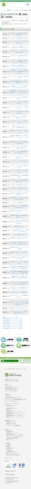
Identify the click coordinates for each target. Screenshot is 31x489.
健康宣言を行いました (19, 226)
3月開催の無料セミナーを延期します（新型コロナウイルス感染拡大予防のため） (19, 278)
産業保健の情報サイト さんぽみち (14, 435)
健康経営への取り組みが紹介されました (19, 308)
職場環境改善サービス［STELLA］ (14, 415)
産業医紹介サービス (11, 405)
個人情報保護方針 (10, 451)
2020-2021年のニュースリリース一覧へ (13, 320)
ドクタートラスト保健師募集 (13, 425)
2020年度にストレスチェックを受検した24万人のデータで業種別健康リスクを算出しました (19, 72)
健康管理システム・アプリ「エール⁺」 (15, 417)
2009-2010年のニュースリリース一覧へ (13, 328)
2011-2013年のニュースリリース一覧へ (13, 327)
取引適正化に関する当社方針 (13, 455)
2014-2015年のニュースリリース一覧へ (13, 325)
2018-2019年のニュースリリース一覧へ (13, 322)
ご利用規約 (8, 450)
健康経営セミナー (10, 410)
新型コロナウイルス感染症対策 (19, 292)
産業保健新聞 (9, 431)
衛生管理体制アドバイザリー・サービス (15, 413)
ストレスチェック (10, 407)
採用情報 (8, 446)
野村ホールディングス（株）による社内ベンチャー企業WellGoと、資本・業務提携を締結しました (19, 303)
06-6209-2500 (13, 401)
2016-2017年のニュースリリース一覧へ (13, 323)
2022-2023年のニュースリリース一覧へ (13, 318)
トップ (3, 10)
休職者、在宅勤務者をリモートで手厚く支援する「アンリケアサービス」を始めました (19, 137)
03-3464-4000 (13, 391)
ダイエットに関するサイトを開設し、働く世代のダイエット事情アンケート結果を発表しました (19, 222)
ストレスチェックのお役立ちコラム (14, 436)
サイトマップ (9, 458)
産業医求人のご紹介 (11, 422)
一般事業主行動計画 (10, 474)
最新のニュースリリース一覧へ (11, 317)
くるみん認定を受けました (19, 234)
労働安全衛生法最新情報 (12, 438)
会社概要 (8, 445)
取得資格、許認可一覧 (10, 471)
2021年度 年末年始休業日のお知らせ (19, 38)
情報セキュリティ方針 (11, 453)
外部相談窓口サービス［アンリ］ (14, 412)
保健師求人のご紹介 (11, 424)
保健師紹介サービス (11, 408)
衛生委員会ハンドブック (12, 433)
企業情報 (9, 10)
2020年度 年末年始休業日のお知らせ (19, 185)
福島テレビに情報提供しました (19, 202)
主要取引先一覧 (10, 448)
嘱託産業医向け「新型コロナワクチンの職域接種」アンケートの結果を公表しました (19, 92)
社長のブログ (9, 440)
